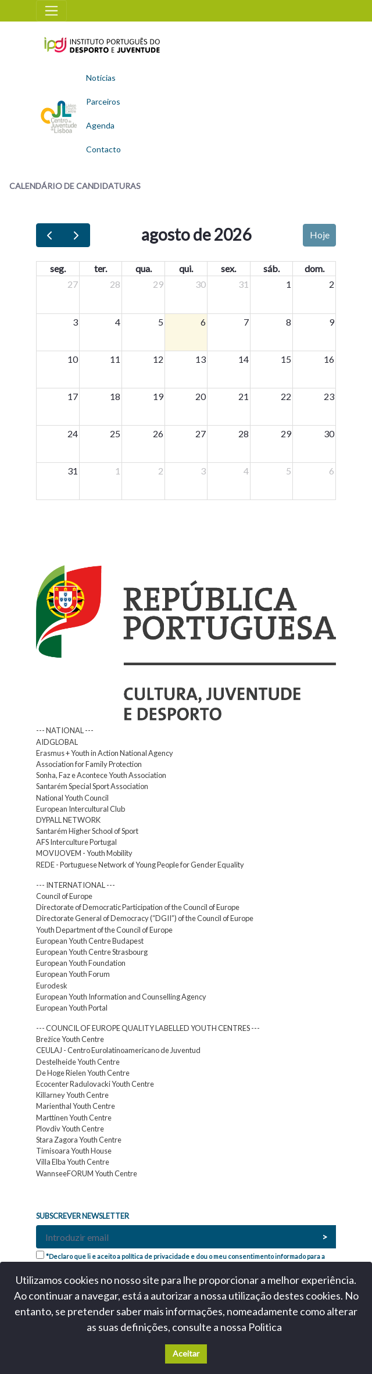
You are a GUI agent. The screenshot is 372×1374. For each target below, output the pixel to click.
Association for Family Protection (89, 764)
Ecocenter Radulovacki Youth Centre (95, 1084)
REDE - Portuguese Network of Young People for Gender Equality (140, 864)
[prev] (49, 235)
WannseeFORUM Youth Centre (86, 1173)
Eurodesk (51, 985)
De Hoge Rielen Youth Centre (83, 1072)
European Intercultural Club (80, 808)
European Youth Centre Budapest (90, 940)
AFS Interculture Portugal (76, 842)
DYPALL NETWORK (68, 820)
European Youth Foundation (81, 963)
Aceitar (186, 1353)
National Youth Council (72, 797)
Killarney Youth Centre (72, 1095)
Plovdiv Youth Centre (70, 1128)
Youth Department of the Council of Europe (104, 929)
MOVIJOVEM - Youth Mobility (84, 853)
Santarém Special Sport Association (92, 786)
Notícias (101, 78)
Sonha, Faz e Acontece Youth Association (101, 775)
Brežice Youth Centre (70, 1039)
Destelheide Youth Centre (78, 1061)
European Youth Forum (73, 974)
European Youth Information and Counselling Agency (121, 996)
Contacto (103, 149)
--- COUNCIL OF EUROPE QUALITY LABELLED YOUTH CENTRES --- (148, 1028)
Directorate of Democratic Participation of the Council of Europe (137, 907)
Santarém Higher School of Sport (87, 831)
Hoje (320, 234)
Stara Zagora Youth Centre (78, 1139)
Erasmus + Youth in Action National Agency (104, 753)
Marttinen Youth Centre (74, 1117)
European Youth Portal (72, 1007)
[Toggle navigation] (51, 11)
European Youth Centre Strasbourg (92, 952)
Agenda (100, 125)
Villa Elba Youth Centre (72, 1161)
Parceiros (103, 101)
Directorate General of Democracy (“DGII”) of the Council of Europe (144, 918)
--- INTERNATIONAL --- (75, 885)
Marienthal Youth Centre (75, 1106)
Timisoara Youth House (74, 1150)
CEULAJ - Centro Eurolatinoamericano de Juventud (118, 1050)
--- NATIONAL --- (65, 730)
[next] (76, 235)
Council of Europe (64, 896)
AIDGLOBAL (57, 742)
